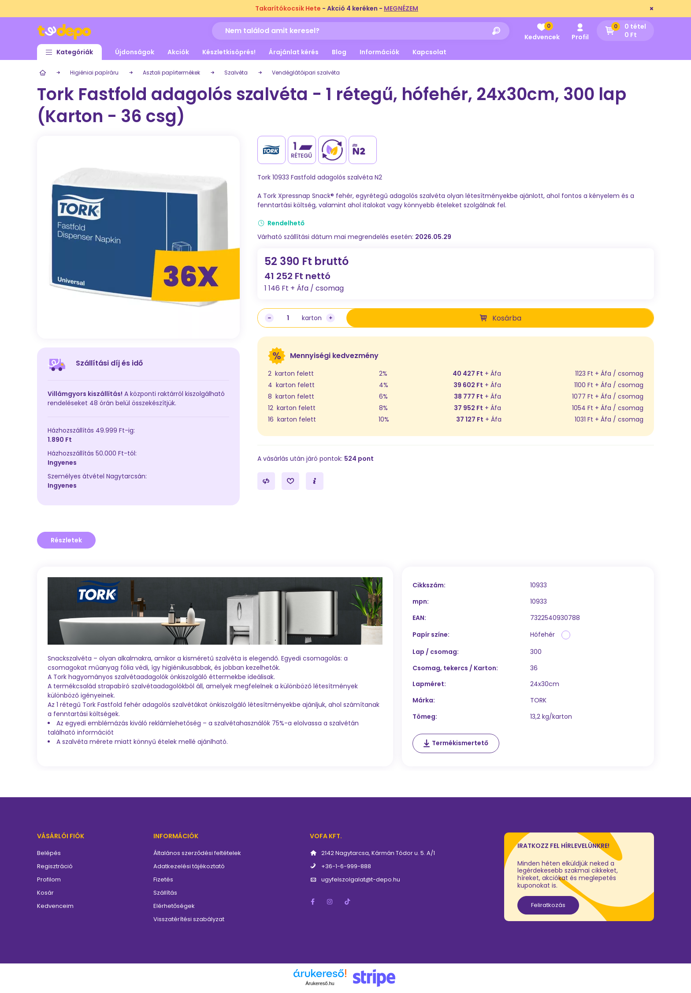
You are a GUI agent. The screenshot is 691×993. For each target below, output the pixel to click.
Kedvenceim (55, 906)
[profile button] (579, 31)
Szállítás (165, 892)
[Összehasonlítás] (266, 481)
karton (312, 318)
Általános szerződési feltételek (197, 853)
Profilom (49, 879)
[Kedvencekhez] (290, 481)
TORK (538, 700)
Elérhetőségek (174, 906)
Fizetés (163, 879)
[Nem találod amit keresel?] (360, 31)
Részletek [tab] (66, 540)
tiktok (348, 902)
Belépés (49, 853)
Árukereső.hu (319, 983)
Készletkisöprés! (229, 52)
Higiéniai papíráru (94, 72)
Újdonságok (134, 52)
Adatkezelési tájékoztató (189, 866)
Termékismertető (460, 743)
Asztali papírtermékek (171, 72)
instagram (330, 902)
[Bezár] (651, 8)
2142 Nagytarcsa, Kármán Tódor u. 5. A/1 (378, 853)
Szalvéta (236, 72)
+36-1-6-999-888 (346, 866)
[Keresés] (496, 31)
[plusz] (330, 318)
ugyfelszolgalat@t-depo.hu (360, 879)
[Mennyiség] (288, 318)
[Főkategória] (41, 73)
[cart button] (625, 30)
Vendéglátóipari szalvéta (306, 72)
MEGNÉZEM (401, 8)
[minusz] (269, 318)
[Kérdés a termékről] (314, 481)
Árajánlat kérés (294, 52)
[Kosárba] (500, 318)
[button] (69, 52)
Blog (339, 52)
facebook (312, 902)
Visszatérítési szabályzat (188, 919)
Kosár (45, 892)
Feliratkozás (548, 905)
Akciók (178, 52)
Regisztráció (55, 866)
